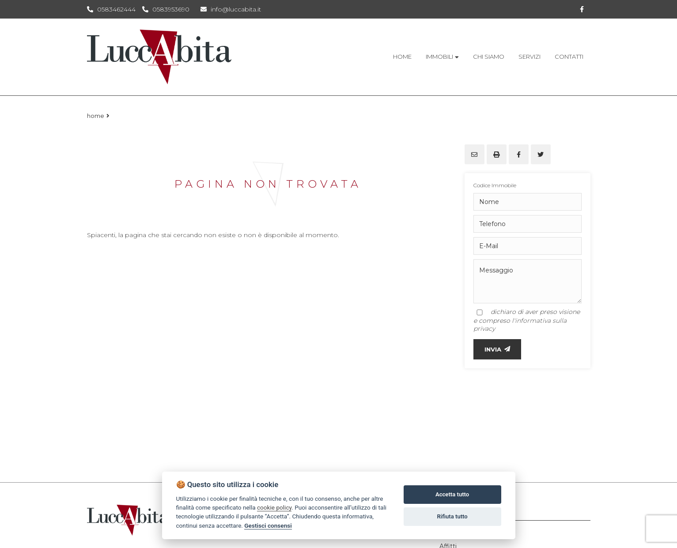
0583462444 (116, 9)
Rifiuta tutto (452, 516)
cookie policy (274, 507)
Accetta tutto (452, 494)
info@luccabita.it (230, 9)
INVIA (497, 349)
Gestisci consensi (267, 525)
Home (95, 115)
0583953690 (170, 9)
